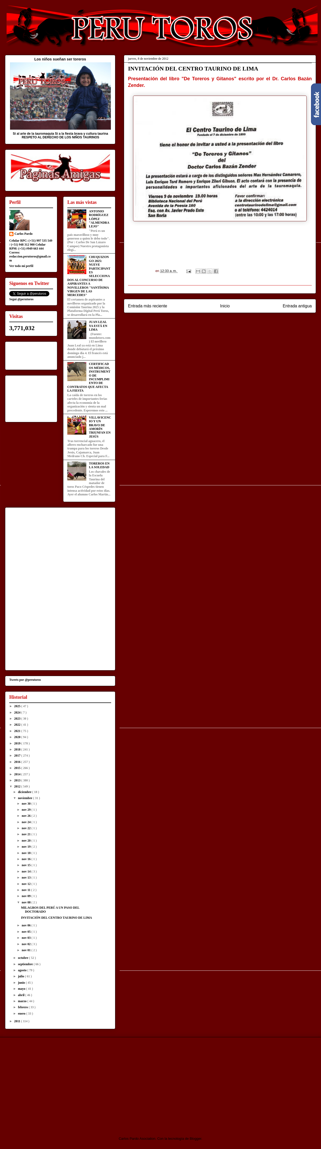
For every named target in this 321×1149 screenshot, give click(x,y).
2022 (17, 724)
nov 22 (26, 828)
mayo (22, 989)
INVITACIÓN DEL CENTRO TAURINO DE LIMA (56, 918)
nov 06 (26, 925)
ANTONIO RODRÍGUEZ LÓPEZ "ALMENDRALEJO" (99, 218)
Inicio (225, 306)
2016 (17, 762)
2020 (17, 737)
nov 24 (26, 822)
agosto (22, 970)
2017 (17, 755)
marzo (22, 1001)
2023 (17, 718)
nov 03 (26, 938)
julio (21, 976)
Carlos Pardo (23, 234)
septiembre (26, 964)
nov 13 (26, 877)
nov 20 (26, 840)
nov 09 (26, 896)
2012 (17, 786)
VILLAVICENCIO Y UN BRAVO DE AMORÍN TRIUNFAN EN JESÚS (100, 427)
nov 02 (26, 944)
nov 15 (26, 865)
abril (21, 995)
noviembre (25, 798)
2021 (17, 731)
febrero (23, 1007)
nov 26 (26, 816)
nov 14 (26, 871)
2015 (17, 768)
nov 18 (26, 853)
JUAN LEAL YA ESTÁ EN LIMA (98, 325)
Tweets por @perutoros (25, 680)
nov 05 (26, 932)
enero (22, 1013)
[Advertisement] (49, 1082)
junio (22, 982)
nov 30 (26, 803)
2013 (17, 780)
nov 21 (26, 834)
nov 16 (26, 859)
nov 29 (26, 810)
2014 (17, 774)
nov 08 (26, 902)
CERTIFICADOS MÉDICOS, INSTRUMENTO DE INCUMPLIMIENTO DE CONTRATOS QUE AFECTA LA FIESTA (88, 377)
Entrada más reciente (147, 306)
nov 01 (26, 950)
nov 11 (26, 890)
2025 (17, 706)
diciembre (25, 792)
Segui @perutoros (21, 299)
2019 (17, 743)
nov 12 (26, 884)
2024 (17, 712)
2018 (17, 749)
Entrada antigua (297, 306)
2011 (17, 1021)
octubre (23, 958)
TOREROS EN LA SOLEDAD (99, 465)
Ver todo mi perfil (21, 266)
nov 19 (26, 846)
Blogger (195, 1139)
